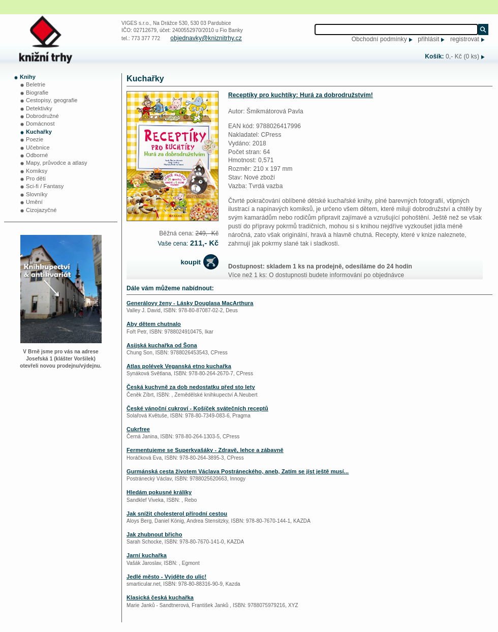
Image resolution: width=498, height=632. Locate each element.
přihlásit (428, 39)
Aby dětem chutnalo (154, 324)
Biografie (37, 92)
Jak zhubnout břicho (154, 534)
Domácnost (40, 124)
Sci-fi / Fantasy (45, 186)
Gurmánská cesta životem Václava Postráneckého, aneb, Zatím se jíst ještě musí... (238, 471)
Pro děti (36, 178)
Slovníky (36, 194)
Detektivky (39, 108)
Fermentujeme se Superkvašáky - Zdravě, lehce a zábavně (205, 450)
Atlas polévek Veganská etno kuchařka (179, 366)
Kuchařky (39, 132)
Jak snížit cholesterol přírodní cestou (177, 513)
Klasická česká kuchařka (160, 597)
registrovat (464, 39)
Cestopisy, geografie (51, 100)
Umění (34, 202)
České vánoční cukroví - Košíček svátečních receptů (197, 408)
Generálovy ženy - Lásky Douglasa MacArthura (190, 303)
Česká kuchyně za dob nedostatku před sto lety (191, 387)
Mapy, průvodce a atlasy (56, 163)
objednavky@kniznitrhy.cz (205, 38)
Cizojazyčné (41, 210)
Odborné (37, 155)
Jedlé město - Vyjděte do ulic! (166, 577)
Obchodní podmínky (379, 39)
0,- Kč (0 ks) (462, 56)
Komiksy (36, 171)
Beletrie (35, 84)
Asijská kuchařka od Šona (162, 345)
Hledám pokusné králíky (159, 492)
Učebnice (38, 147)
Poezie (34, 139)
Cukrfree (138, 429)
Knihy (28, 77)
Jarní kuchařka (147, 555)
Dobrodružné (42, 116)
